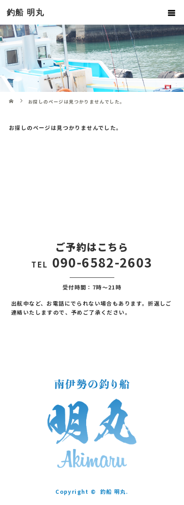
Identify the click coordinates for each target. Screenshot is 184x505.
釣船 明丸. (114, 491)
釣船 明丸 (25, 12)
